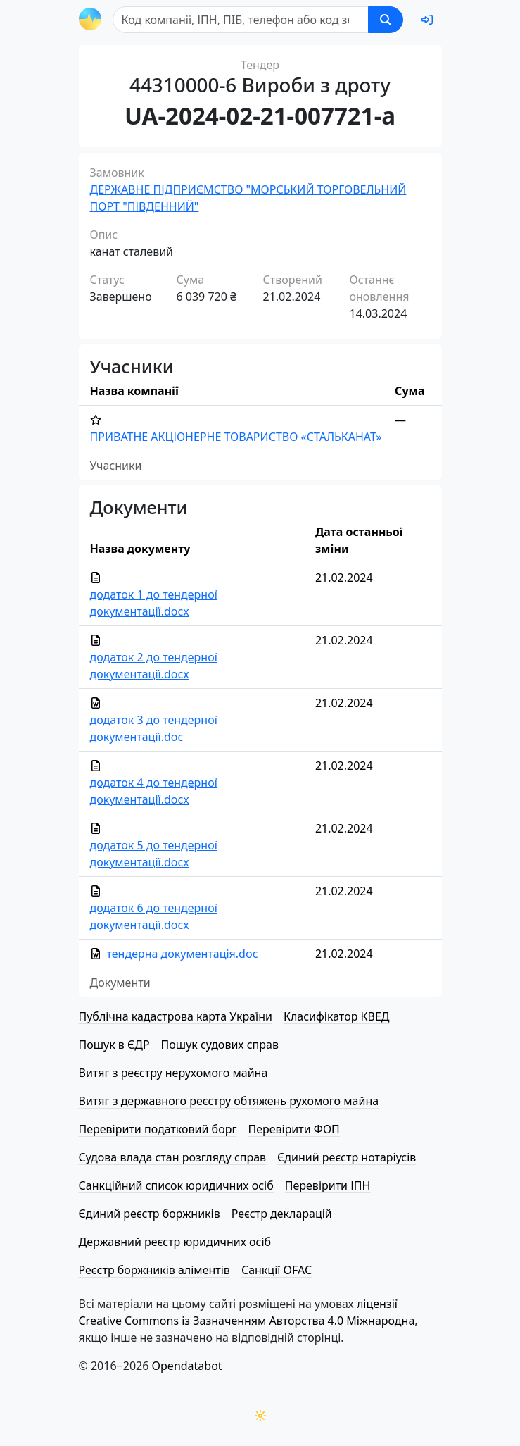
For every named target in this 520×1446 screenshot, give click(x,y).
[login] (427, 19)
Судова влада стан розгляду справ (173, 1157)
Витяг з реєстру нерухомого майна (173, 1072)
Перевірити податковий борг (158, 1129)
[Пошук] (241, 19)
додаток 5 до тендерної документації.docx (153, 853)
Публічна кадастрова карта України (175, 1016)
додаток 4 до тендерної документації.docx (153, 791)
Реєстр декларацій (282, 1213)
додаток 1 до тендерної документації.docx (153, 603)
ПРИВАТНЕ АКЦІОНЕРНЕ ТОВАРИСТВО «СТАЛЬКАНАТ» (236, 436)
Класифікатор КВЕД (337, 1016)
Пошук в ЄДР (114, 1044)
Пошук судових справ (220, 1044)
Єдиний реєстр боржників (149, 1213)
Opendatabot (187, 1365)
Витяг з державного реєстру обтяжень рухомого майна (229, 1101)
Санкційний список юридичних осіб (176, 1185)
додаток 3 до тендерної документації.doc (153, 728)
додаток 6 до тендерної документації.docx (153, 916)
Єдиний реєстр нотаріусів (346, 1157)
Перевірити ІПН (328, 1185)
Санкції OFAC (276, 1270)
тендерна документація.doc (182, 953)
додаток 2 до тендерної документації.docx (153, 665)
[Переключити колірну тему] (260, 1415)
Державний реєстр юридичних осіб (175, 1241)
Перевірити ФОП (293, 1129)
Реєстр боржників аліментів (154, 1270)
